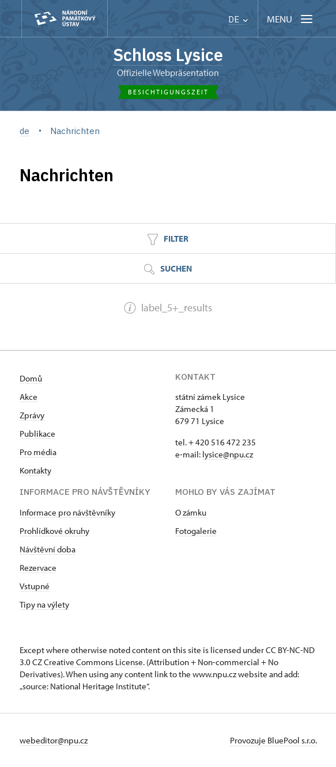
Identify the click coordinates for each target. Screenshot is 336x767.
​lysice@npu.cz (227, 454)
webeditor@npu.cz (54, 740)
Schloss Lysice (168, 55)
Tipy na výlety (44, 604)
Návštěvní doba (47, 549)
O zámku (190, 512)
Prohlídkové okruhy (54, 530)
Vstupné (35, 586)
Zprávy (32, 415)
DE (238, 19)
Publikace (37, 433)
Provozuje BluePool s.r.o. (273, 740)
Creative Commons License (93, 662)
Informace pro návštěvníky (67, 512)
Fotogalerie (196, 530)
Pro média (38, 452)
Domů (31, 378)
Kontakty (35, 470)
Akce (28, 396)
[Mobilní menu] (291, 18)
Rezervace (38, 567)
